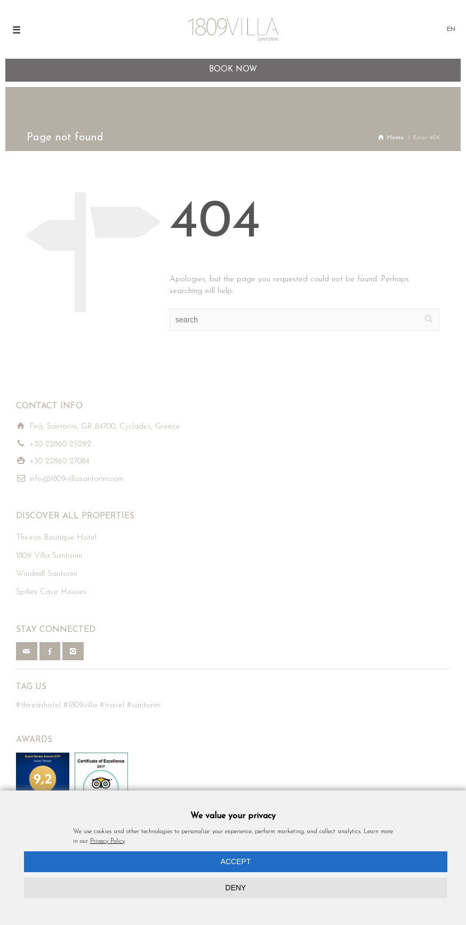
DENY (236, 887)
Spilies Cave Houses (51, 592)
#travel (112, 705)
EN (451, 29)
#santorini (143, 705)
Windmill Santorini (46, 574)
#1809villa (80, 705)
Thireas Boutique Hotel (56, 538)
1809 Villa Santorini (49, 556)
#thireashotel (38, 705)
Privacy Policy (107, 841)
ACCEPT (236, 861)
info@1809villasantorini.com (76, 479)
